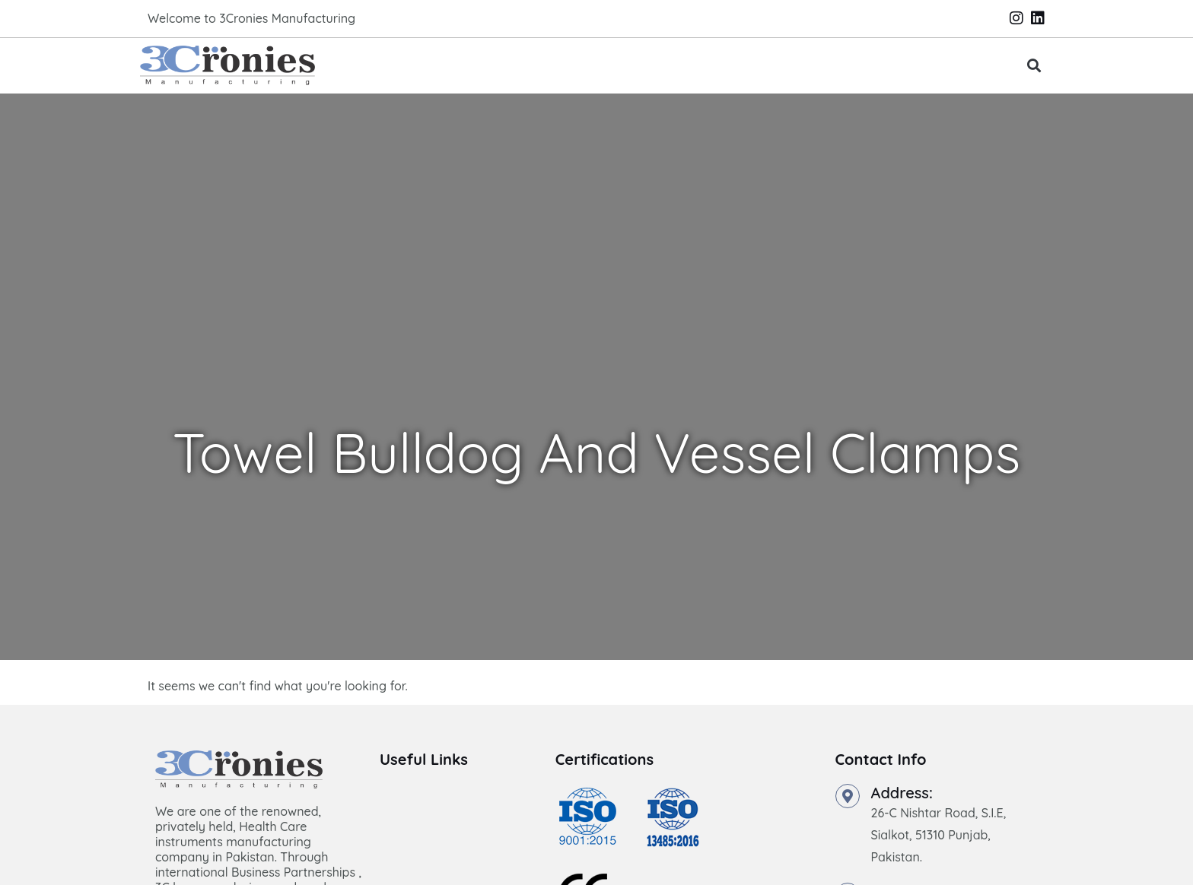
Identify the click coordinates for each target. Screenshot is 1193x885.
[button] (1034, 65)
